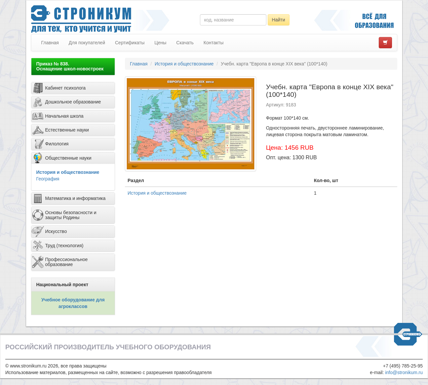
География (47, 178)
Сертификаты (129, 42)
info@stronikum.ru (404, 372)
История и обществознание (67, 172)
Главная (50, 42)
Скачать (185, 42)
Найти (278, 19)
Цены (160, 42)
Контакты (213, 42)
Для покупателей (87, 42)
